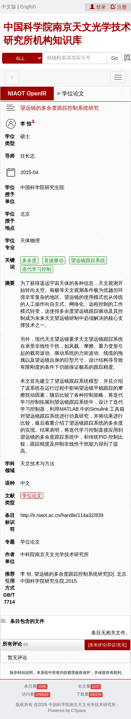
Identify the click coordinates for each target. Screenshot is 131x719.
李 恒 (25, 124)
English (28, 6)
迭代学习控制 (36, 269)
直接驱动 (54, 260)
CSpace (78, 710)
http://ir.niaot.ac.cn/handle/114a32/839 (61, 515)
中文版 (8, 6)
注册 (119, 7)
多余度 (29, 260)
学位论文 (73, 93)
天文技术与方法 (37, 463)
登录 (98, 7)
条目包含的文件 (27, 621)
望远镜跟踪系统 (88, 260)
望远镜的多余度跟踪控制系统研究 (59, 108)
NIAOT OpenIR (27, 93)
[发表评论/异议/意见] (107, 644)
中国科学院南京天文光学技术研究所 (82, 704)
